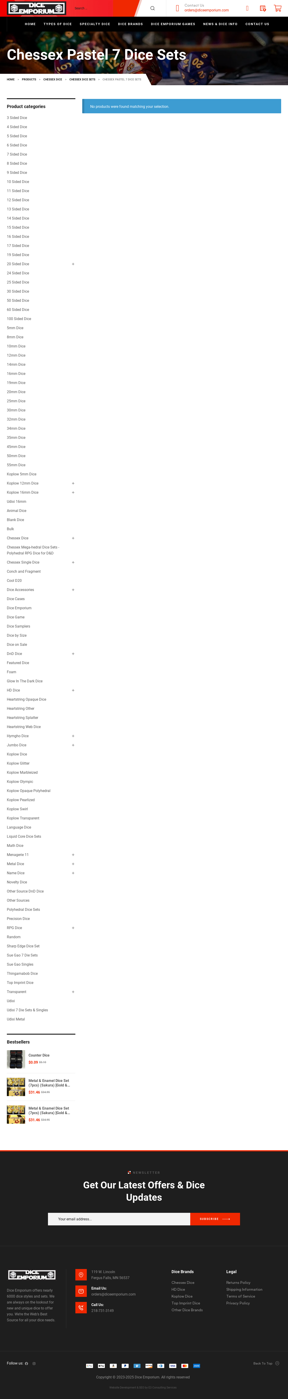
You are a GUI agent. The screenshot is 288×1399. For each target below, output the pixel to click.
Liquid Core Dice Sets (24, 836)
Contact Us (194, 5)
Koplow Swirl (17, 809)
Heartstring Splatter (22, 717)
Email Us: (99, 1288)
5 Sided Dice (17, 136)
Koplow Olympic (20, 781)
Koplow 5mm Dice (21, 474)
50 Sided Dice (18, 300)
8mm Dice (15, 337)
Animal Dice (16, 511)
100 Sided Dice (19, 319)
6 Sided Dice (17, 145)
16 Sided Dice (18, 236)
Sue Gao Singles (20, 964)
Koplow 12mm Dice (22, 483)
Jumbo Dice (16, 745)
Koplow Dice (17, 754)
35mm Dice (16, 437)
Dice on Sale (17, 644)
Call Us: (97, 1305)
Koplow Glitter (18, 763)
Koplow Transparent (23, 818)
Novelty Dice (17, 882)
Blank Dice (15, 520)
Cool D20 (14, 580)
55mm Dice (16, 465)
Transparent (16, 992)
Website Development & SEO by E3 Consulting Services (143, 1387)
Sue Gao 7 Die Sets (22, 955)
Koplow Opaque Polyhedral (28, 791)
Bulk (10, 529)
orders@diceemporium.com (207, 10)
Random (14, 937)
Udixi (11, 1001)
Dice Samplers (18, 626)
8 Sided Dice (17, 163)
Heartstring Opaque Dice (26, 699)
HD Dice (13, 690)
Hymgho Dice (18, 736)
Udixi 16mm (16, 501)
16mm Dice (16, 373)
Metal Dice (15, 864)
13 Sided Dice (18, 209)
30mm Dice (16, 410)
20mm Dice (16, 392)
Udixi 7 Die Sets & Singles (27, 1010)
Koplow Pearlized (21, 800)
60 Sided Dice (18, 309)
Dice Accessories (20, 590)
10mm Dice (16, 346)
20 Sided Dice (18, 264)
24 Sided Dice (18, 273)
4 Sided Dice (17, 127)
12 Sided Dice (18, 200)
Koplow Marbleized (22, 772)
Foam (11, 672)
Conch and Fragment (24, 571)
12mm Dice (16, 355)
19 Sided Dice (18, 255)
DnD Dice (14, 654)
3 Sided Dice (17, 118)
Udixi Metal (16, 1019)
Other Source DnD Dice (25, 891)
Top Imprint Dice (20, 982)
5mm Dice (15, 328)
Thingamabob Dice (22, 973)
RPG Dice (14, 928)
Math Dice (15, 845)
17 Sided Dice (18, 246)
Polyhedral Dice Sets (23, 909)
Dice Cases (16, 599)
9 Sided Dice (17, 172)
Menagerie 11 (18, 855)
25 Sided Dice (18, 282)
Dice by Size (16, 635)
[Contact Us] (177, 8)
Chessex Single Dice (23, 562)
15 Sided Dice (18, 227)
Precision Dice (18, 919)
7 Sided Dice (17, 154)
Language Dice (19, 827)
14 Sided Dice (18, 218)
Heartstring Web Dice (24, 727)
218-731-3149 (102, 1311)
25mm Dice (16, 401)
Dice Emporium (19, 608)
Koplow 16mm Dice (22, 492)
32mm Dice (16, 419)
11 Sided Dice (18, 191)
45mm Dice (16, 447)
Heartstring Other (20, 708)
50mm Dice (16, 456)
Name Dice (15, 873)
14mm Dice (16, 364)
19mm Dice (16, 383)
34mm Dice (16, 428)
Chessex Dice (17, 538)
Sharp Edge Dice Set (23, 946)
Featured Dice (18, 663)
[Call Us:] (81, 1307)
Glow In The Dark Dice (24, 681)
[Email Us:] (81, 1291)
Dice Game (15, 617)
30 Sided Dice (18, 291)
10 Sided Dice (18, 182)
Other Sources (18, 900)
